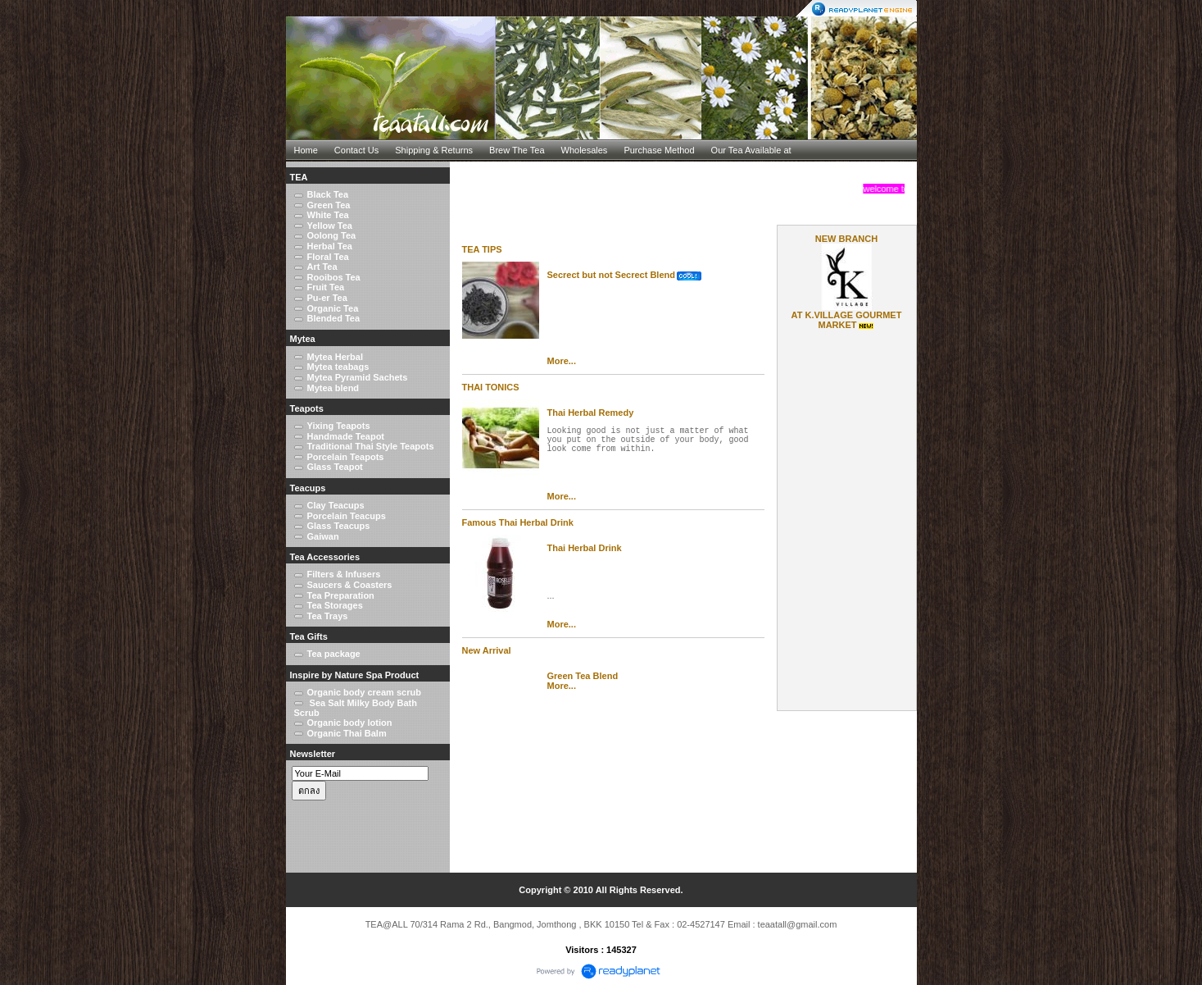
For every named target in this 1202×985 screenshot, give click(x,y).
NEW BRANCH (846, 239)
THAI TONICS (490, 387)
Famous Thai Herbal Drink (518, 522)
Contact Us (356, 150)
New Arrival (486, 650)
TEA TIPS (482, 249)
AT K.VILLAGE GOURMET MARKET (847, 320)
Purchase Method (659, 150)
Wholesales (584, 150)
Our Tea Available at (751, 150)
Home (306, 150)
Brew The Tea (516, 150)
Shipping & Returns (434, 150)
